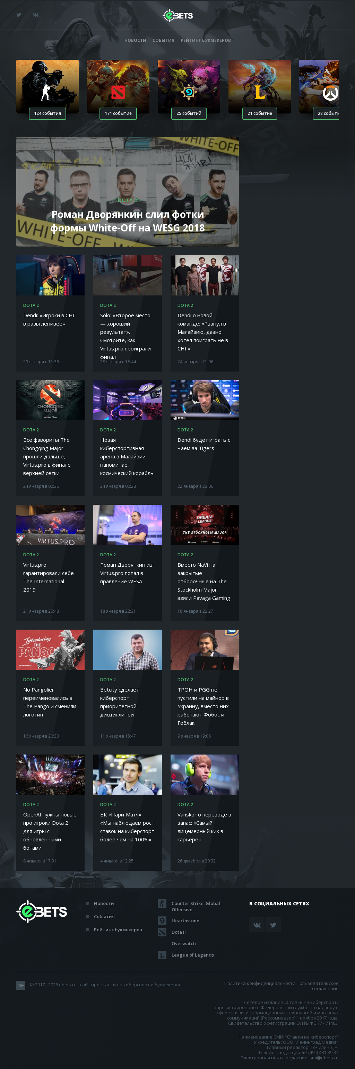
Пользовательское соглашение (317, 986)
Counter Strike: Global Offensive (196, 903)
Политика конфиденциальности (259, 983)
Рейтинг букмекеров (206, 40)
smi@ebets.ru (324, 1057)
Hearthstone (185, 920)
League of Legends (193, 955)
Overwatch (184, 943)
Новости (135, 40)
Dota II (179, 932)
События (163, 40)
